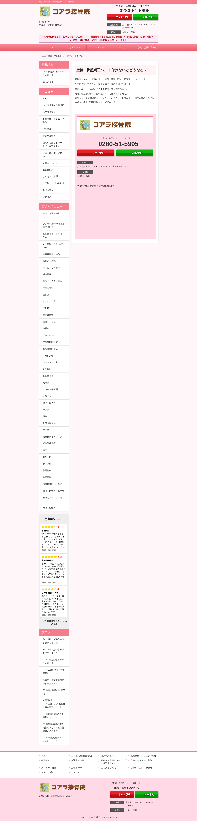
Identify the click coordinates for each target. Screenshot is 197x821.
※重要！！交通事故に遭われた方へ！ (53, 682)
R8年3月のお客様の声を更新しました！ (53, 73)
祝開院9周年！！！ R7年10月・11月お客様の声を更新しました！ (54, 703)
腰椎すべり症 (49, 322)
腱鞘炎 (46, 295)
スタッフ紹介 (49, 190)
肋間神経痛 (48, 315)
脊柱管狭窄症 (49, 443)
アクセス (122, 47)
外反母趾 (47, 369)
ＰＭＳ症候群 (49, 423)
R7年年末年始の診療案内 (54, 692)
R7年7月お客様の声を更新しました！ (53, 739)
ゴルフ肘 (47, 457)
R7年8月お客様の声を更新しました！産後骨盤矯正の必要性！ (53, 727)
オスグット (48, 396)
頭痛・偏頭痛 (49, 507)
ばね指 (46, 308)
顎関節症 (47, 470)
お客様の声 (74, 47)
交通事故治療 (49, 136)
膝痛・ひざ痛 (49, 403)
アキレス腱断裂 (50, 389)
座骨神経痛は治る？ (52, 254)
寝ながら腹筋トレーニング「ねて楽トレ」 (53, 144)
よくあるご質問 (50, 176)
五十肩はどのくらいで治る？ (53, 246)
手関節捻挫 (48, 288)
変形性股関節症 (50, 342)
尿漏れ (46, 409)
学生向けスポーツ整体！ (52, 154)
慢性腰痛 (47, 274)
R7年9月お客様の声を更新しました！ (53, 716)
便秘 (45, 416)
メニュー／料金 (98, 47)
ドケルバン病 (49, 301)
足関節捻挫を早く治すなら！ (53, 235)
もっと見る (48, 82)
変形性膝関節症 (50, 349)
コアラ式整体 (49, 112)
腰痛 (45, 450)
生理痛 (46, 430)
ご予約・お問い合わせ (146, 47)
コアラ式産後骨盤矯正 (53, 105)
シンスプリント (50, 362)
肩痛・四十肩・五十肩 (53, 491)
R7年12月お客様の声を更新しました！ (54, 671)
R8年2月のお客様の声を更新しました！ (53, 651)
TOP (51, 47)
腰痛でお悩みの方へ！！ (51, 215)
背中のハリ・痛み (51, 268)
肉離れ (46, 382)
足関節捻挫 (48, 376)
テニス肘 (47, 464)
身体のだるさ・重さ (52, 281)
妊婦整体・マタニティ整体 (53, 120)
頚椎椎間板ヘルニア (52, 484)
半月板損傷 (48, 355)
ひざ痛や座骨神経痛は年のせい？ (53, 225)
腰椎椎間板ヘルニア (52, 437)
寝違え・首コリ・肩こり (53, 499)
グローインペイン (51, 335)
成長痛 (46, 328)
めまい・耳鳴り (50, 261)
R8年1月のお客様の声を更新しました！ (53, 661)
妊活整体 (47, 129)
